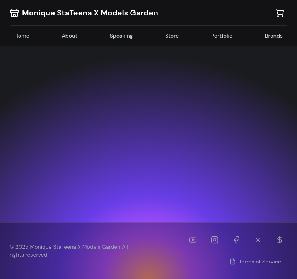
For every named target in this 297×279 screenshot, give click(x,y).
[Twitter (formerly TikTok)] (258, 240)
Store (172, 35)
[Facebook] (236, 240)
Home (21, 35)
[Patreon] (279, 240)
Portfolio (222, 35)
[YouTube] (193, 240)
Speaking (121, 35)
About (69, 35)
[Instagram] (214, 240)
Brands (274, 35)
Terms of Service (256, 261)
